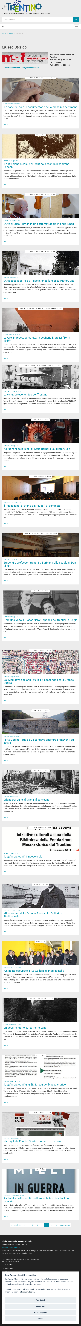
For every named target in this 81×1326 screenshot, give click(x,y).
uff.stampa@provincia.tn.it (12, 1247)
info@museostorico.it (30, 68)
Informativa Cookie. (27, 1292)
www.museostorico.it (12, 68)
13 (51, 1225)
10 (37, 1225)
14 (56, 1225)
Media (4, 33)
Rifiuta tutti (40, 1306)
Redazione (9, 1269)
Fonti (11, 33)
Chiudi (40, 1319)
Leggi (5, 125)
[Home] (3, 26)
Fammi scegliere (40, 1313)
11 (42, 1225)
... (28, 1225)
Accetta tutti (40, 1300)
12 (47, 1225)
